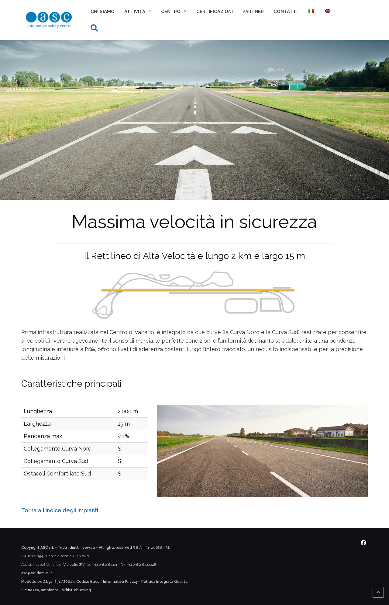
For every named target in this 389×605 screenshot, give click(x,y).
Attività (134, 11)
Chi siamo (103, 11)
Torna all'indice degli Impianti (59, 510)
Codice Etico (88, 581)
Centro (171, 11)
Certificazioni (214, 11)
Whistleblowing (76, 590)
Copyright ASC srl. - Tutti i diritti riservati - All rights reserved (76, 547)
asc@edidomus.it (36, 573)
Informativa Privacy (120, 581)
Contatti (286, 11)
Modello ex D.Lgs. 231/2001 (46, 581)
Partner (253, 11)
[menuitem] (310, 12)
